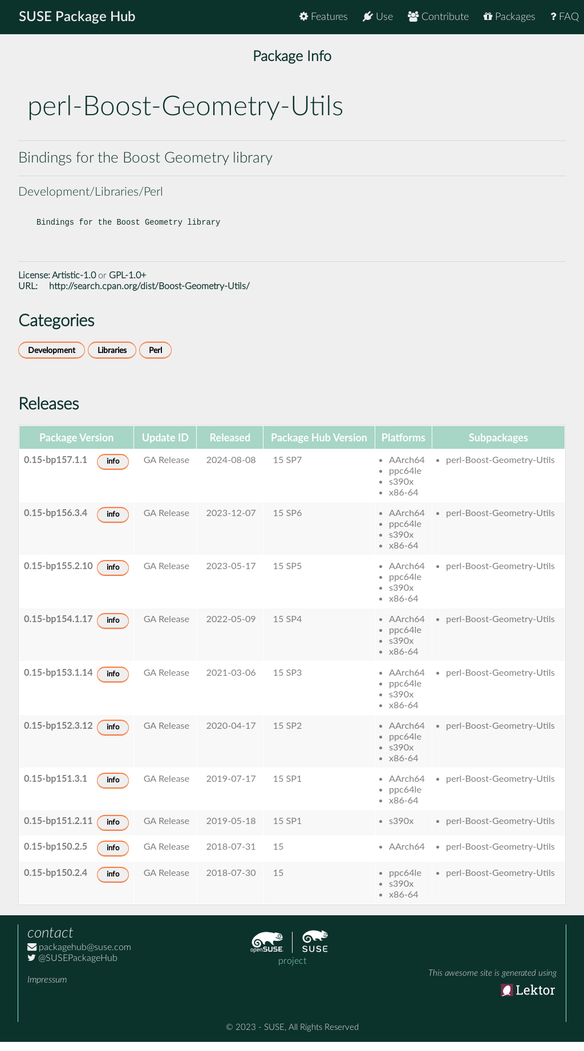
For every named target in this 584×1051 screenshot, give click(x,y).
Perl (155, 359)
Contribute (438, 16)
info (113, 470)
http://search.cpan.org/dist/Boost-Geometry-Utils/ (149, 295)
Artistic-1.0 (74, 284)
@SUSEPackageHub (72, 967)
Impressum (47, 988)
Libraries (112, 359)
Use (378, 16)
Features (323, 16)
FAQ (564, 16)
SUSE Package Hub (77, 17)
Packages (510, 16)
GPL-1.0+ (127, 284)
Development (51, 359)
